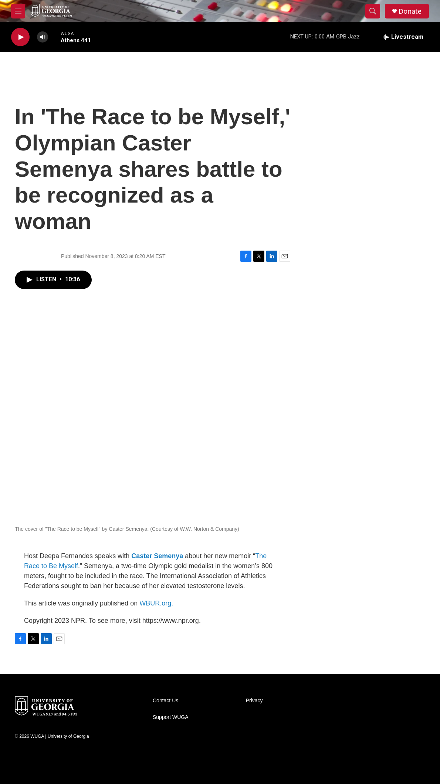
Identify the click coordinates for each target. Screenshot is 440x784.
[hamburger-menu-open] (18, 11)
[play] (20, 37)
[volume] (42, 37)
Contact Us (165, 700)
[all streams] (402, 37)
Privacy (254, 700)
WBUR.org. (156, 603)
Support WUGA (170, 717)
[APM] (367, 769)
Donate (410, 11)
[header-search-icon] (372, 11)
